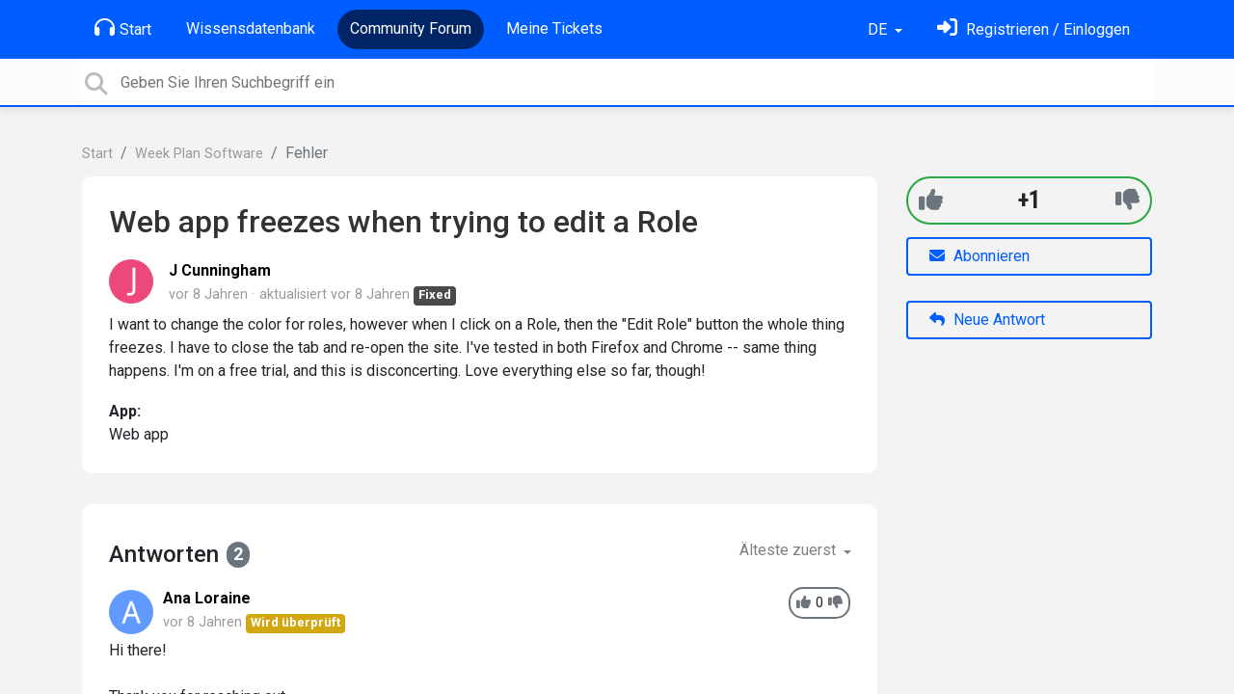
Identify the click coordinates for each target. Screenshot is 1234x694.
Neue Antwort (987, 319)
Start (122, 28)
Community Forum (410, 28)
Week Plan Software (199, 154)
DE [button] (879, 29)
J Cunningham (220, 270)
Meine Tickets (554, 28)
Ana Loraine (207, 598)
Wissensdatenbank (250, 28)
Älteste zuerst (789, 550)
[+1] (931, 200)
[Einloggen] (1033, 29)
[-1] (1127, 200)
